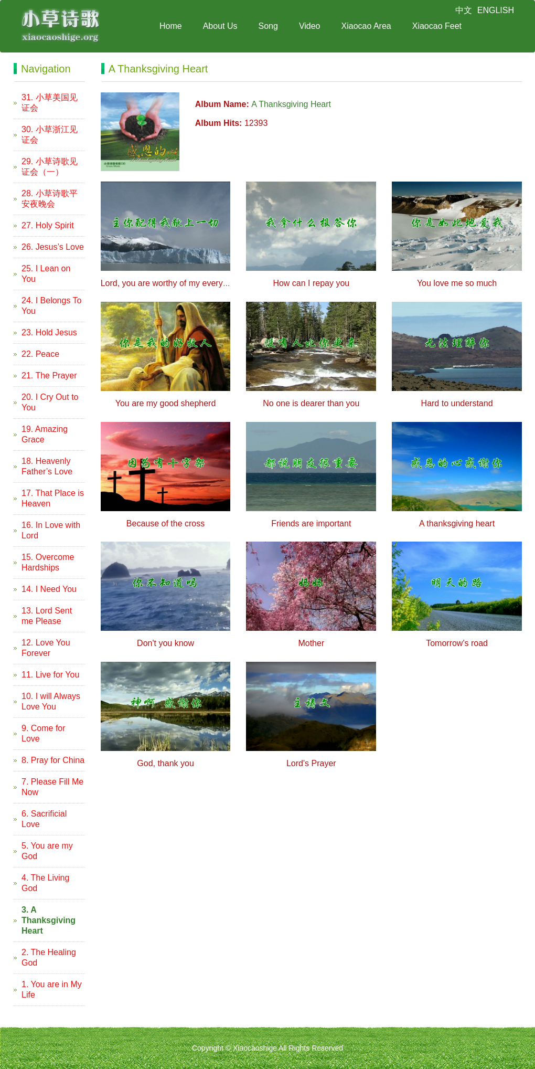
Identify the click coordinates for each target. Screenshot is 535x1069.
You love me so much (457, 283)
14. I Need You (49, 589)
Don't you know (165, 643)
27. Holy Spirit (48, 225)
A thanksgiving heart (457, 523)
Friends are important (311, 523)
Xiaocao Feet (437, 26)
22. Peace (40, 354)
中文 (463, 10)
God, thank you (165, 763)
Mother (311, 643)
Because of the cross (165, 523)
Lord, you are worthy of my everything (171, 283)
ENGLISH (495, 10)
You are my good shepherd (165, 403)
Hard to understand (457, 403)
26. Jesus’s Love (53, 246)
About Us (220, 26)
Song (268, 26)
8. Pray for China (53, 760)
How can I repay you (311, 283)
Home (170, 26)
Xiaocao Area (366, 26)
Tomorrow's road (457, 643)
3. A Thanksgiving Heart (49, 920)
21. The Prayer (49, 375)
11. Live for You (50, 674)
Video (309, 26)
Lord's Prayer (311, 763)
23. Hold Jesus (49, 332)
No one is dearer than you (311, 403)
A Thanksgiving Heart (291, 104)
